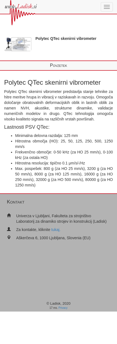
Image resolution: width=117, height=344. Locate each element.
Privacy (63, 307)
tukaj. (55, 229)
